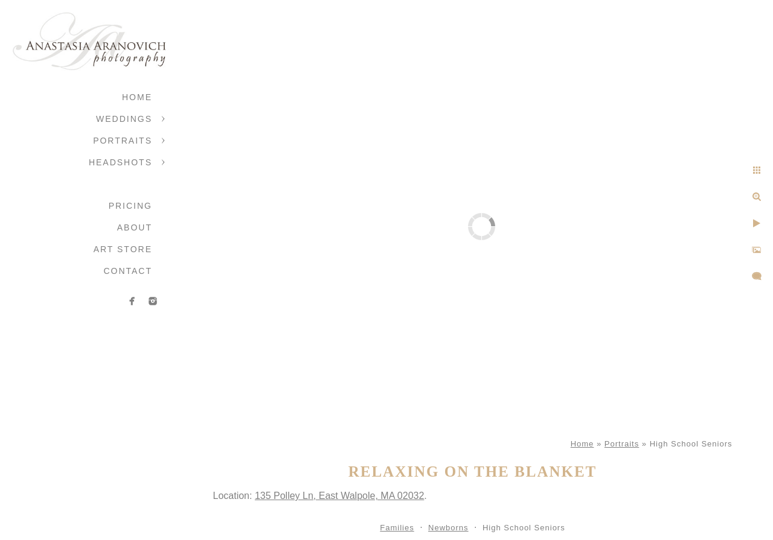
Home (137, 97)
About (134, 227)
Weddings (124, 119)
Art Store (123, 249)
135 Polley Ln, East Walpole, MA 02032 (339, 496)
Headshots (120, 162)
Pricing (130, 206)
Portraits (122, 140)
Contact (127, 271)
